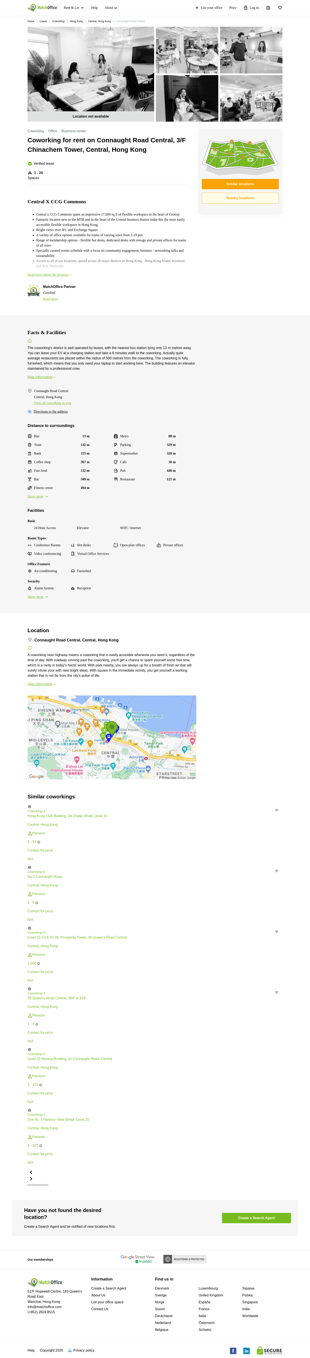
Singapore (250, 1302)
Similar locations (240, 184)
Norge (159, 1302)
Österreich (207, 1323)
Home (31, 21)
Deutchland (163, 1316)
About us (111, 7)
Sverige (161, 1295)
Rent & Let (71, 7)
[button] (155, 806)
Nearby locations (240, 198)
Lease (43, 21)
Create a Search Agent (108, 1288)
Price (232, 7)
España (204, 1302)
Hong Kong (76, 21)
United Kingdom (211, 1295)
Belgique (161, 1330)
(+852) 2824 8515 (41, 1312)
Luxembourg (208, 1288)
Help (94, 7)
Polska (247, 1295)
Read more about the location (49, 274)
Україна (248, 1288)
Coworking (58, 21)
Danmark (162, 1288)
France (204, 1309)
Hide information (42, 377)
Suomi (160, 1309)
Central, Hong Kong (99, 21)
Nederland (163, 1323)
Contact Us (99, 1309)
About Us (98, 1295)
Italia (202, 1316)
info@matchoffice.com (45, 1307)
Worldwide (250, 1316)
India (246, 1309)
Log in (251, 7)
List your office (208, 7)
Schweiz (205, 1330)
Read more (50, 299)
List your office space (107, 1302)
